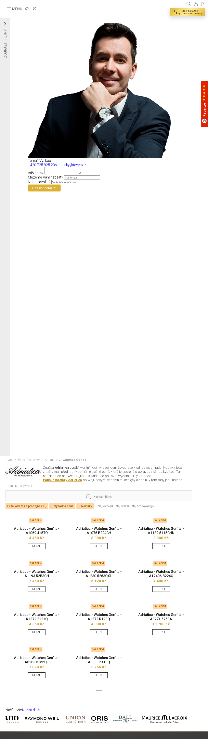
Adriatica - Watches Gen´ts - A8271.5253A (161, 623)
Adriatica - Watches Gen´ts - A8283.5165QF (36, 667)
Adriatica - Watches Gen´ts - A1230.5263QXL (98, 579)
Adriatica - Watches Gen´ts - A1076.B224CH (98, 535)
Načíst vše (14, 718)
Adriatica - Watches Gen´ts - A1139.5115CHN (161, 535)
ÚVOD (35, 9)
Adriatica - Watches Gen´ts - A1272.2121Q (36, 623)
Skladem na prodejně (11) (29, 509)
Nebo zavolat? (39, 183)
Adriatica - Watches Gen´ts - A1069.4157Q (36, 535)
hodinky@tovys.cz (72, 165)
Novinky (89, 509)
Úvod (9, 462)
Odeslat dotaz (43, 189)
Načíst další (31, 718)
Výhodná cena (66, 509)
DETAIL (36, 550)
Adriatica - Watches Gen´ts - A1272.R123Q (98, 623)
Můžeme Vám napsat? (45, 178)
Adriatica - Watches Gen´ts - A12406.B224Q (161, 579)
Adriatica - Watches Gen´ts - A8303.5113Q (98, 667)
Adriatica (52, 462)
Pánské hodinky (29, 462)
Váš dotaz (36, 174)
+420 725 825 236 (42, 165)
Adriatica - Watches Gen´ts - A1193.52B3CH (36, 579)
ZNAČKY (56, 9)
